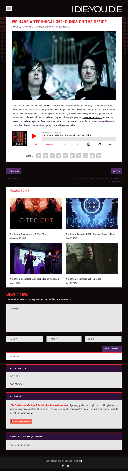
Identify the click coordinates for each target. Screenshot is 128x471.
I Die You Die (27, 28)
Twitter (15, 377)
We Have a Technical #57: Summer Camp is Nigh (90, 235)
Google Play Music (106, 123)
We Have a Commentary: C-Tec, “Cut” (28, 235)
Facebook (17, 385)
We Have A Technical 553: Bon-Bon (84, 280)
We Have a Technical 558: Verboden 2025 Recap (34, 280)
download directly (22, 127)
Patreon (43, 410)
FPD (80, 462)
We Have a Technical (58, 28)
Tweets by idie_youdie (20, 446)
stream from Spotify (42, 127)
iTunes (94, 123)
